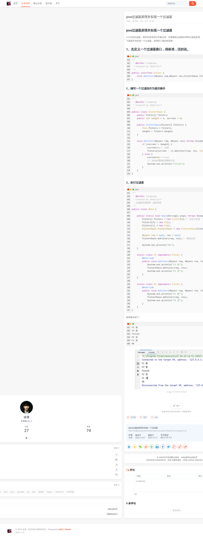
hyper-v (33, 486)
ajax (174, 139)
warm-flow (21, 471)
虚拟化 (24, 486)
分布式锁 (25, 491)
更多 (41, 427)
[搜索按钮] (192, 3)
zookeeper (181, 136)
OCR (34, 476)
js (171, 139)
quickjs (31, 471)
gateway (172, 142)
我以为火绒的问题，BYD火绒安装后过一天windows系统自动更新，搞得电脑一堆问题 (175, 94)
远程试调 (184, 139)
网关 (166, 142)
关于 (58, 3)
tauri (20, 481)
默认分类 (37, 3)
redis (190, 137)
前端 (12, 471)
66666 (163, 109)
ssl (169, 139)
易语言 (13, 481)
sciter (12, 476)
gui (38, 471)
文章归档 (25, 3)
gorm (27, 481)
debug (191, 139)
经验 (165, 139)
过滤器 (58, 417)
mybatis (181, 142)
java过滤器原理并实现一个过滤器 (176, 21)
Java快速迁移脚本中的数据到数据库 (174, 54)
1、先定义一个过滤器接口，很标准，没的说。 (176, 27)
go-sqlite (35, 481)
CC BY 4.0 (91, 437)
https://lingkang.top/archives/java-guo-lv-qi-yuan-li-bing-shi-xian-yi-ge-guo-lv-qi (82, 431)
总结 (161, 139)
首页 (15, 3)
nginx (161, 142)
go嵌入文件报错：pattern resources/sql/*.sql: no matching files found (174, 44)
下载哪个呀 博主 (167, 77)
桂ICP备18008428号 (37, 529)
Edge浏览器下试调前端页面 (171, 49)
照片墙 (49, 3)
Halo (61, 529)
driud (19, 476)
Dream (68, 529)
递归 (70, 417)
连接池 (27, 476)
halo (17, 486)
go (11, 486)
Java (150, 21)
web (80, 417)
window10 (14, 491)
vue (178, 139)
